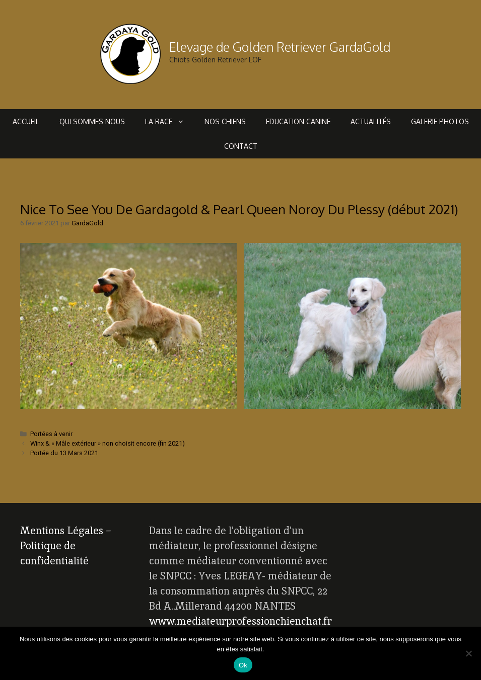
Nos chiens (225, 121)
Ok (243, 665)
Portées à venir (51, 434)
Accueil (26, 121)
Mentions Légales (61, 530)
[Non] (468, 653)
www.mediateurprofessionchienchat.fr (240, 621)
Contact (240, 146)
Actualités (371, 121)
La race (169, 121)
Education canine (298, 121)
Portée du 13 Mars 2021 (64, 453)
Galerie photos (440, 121)
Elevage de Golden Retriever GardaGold (279, 47)
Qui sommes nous (92, 121)
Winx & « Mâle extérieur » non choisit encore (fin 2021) (107, 443)
